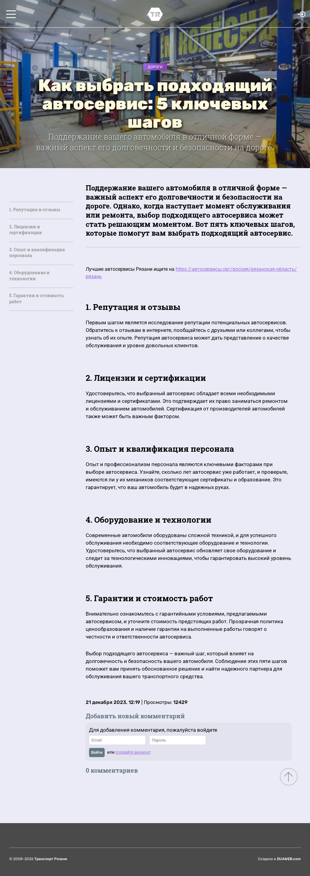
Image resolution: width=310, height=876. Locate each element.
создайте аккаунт (133, 752)
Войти (97, 752)
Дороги (155, 67)
